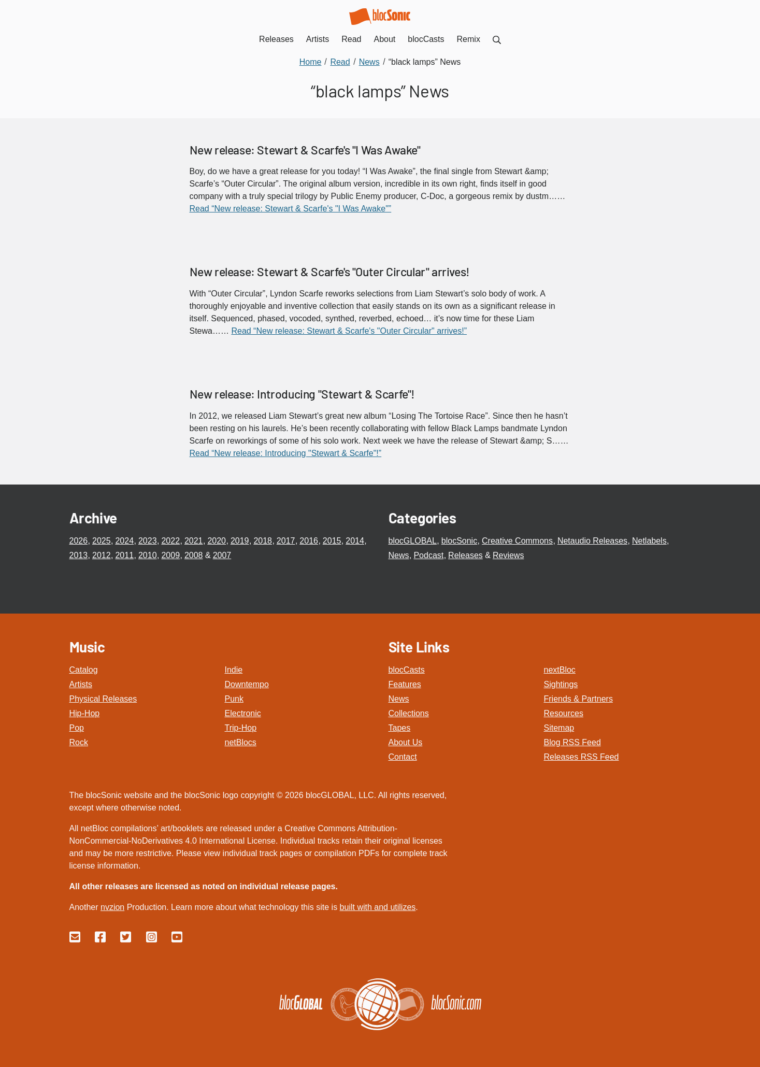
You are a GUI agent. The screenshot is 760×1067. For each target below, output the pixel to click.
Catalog (83, 669)
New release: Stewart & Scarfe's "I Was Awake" (305, 150)
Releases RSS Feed (581, 756)
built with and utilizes (378, 907)
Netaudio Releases (592, 540)
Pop (76, 727)
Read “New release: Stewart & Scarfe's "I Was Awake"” (291, 208)
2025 (101, 540)
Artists (80, 684)
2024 (124, 540)
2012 (101, 555)
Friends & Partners (578, 698)
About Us (406, 742)
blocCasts (407, 669)
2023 (147, 540)
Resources (563, 713)
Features (405, 684)
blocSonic (459, 540)
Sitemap (559, 727)
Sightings (561, 684)
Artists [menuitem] (317, 39)
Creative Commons (517, 540)
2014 (355, 540)
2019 (240, 540)
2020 (216, 540)
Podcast (428, 555)
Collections (409, 713)
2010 (147, 555)
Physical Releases (103, 698)
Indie (234, 669)
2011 (124, 555)
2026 (78, 540)
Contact (403, 756)
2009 (170, 555)
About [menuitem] (385, 39)
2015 (332, 540)
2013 (78, 555)
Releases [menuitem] (276, 39)
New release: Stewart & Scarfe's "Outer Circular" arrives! (330, 271)
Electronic (243, 713)
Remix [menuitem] (468, 39)
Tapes (400, 727)
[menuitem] (497, 39)
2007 (222, 555)
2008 (193, 555)
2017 (286, 540)
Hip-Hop (84, 713)
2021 (193, 540)
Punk (234, 698)
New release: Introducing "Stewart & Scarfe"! (302, 394)
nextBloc (560, 669)
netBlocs (240, 742)
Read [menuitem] (351, 39)
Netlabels (649, 540)
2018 (262, 540)
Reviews (508, 555)
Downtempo (247, 684)
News (399, 555)
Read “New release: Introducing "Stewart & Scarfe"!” (286, 453)
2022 (170, 540)
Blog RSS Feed (572, 742)
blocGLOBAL (413, 540)
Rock (78, 742)
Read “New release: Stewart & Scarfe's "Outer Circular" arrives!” (349, 330)
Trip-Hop (241, 727)
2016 (308, 540)
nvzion (112, 907)
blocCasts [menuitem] (426, 39)
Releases (465, 555)
